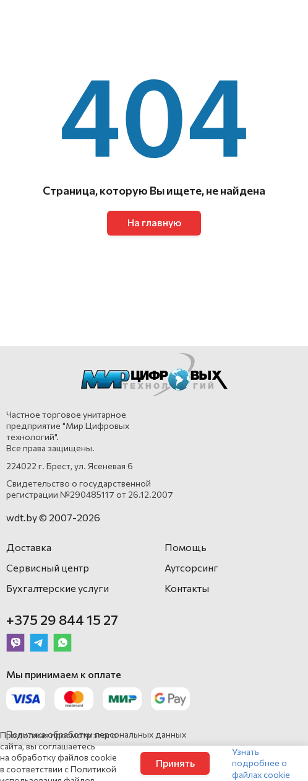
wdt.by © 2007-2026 (53, 517)
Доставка (28, 547)
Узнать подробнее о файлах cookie (261, 762)
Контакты (187, 588)
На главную (154, 222)
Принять (175, 763)
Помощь (186, 547)
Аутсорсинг (191, 567)
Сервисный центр (47, 567)
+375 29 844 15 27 (62, 619)
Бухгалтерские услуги (57, 588)
